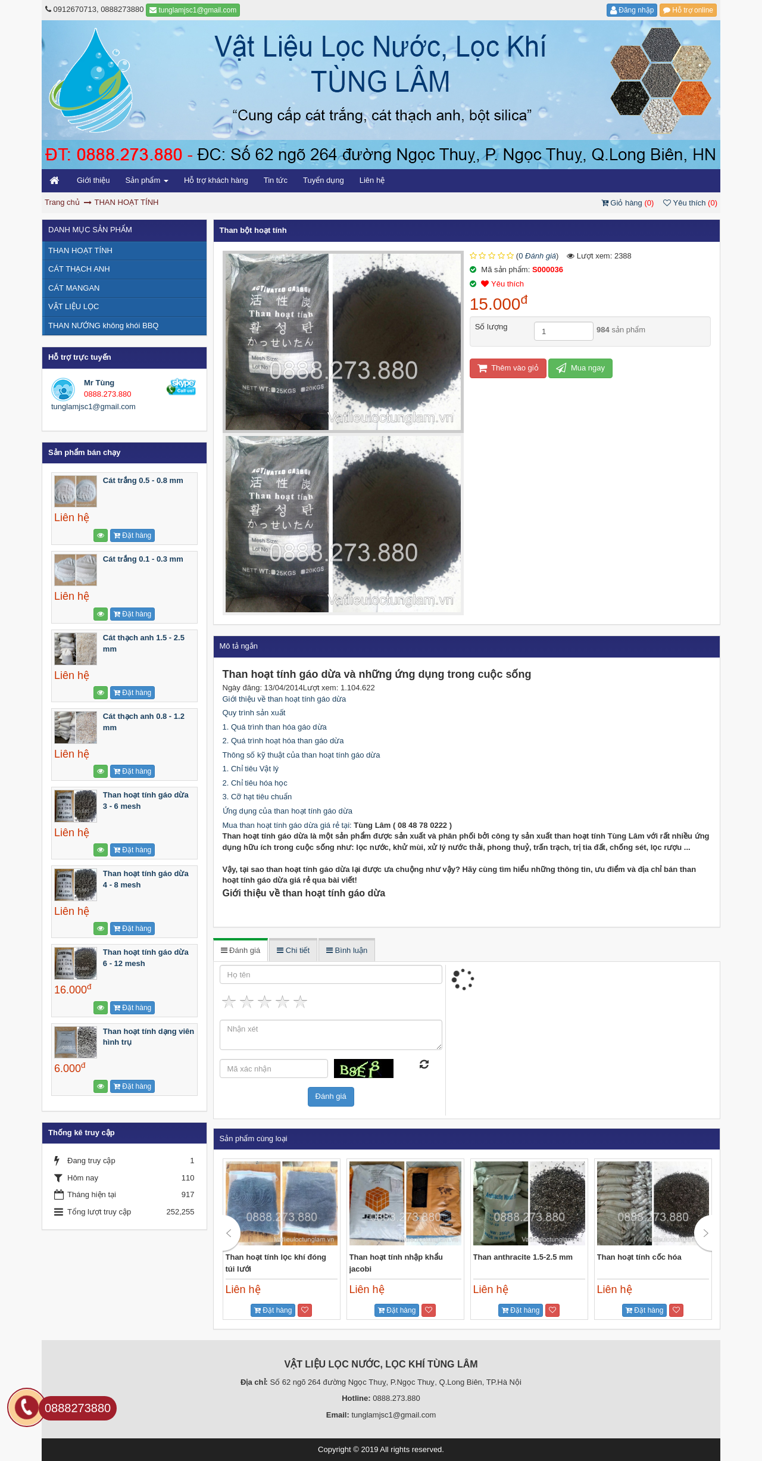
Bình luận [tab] (346, 950)
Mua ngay (580, 368)
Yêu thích (690, 202)
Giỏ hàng (628, 202)
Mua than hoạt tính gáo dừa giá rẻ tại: (288, 825)
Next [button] (703, 1234)
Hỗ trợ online (688, 10)
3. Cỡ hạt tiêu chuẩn (257, 796)
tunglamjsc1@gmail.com (192, 10)
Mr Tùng (99, 382)
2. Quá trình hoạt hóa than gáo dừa (283, 740)
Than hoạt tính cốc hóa (639, 1257)
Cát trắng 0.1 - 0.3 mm (143, 559)
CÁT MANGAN (73, 288)
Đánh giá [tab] (241, 950)
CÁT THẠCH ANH (79, 268)
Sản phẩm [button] (146, 184)
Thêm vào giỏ (508, 368)
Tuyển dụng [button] (323, 180)
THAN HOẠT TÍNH (80, 250)
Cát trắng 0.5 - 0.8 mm (143, 480)
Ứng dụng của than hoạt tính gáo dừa (287, 810)
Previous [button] (232, 1234)
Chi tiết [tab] (293, 950)
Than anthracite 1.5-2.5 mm (523, 1257)
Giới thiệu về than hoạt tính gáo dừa (284, 698)
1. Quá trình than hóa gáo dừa (275, 726)
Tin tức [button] (276, 180)
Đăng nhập (632, 10)
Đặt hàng (273, 1310)
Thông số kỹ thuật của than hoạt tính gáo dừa (301, 754)
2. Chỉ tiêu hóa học (255, 782)
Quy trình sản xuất (254, 712)
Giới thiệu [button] (93, 180)
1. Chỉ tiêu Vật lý (251, 768)
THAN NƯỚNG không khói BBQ (103, 325)
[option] (281, 1239)
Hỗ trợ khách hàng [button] (216, 180)
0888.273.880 (108, 394)
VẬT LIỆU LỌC (73, 306)
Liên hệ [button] (372, 180)
